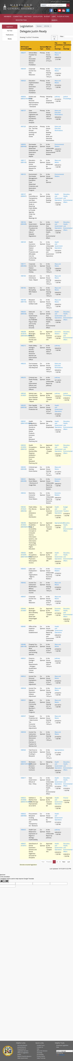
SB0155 (23, 302)
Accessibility (40, 1054)
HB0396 (23, 523)
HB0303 (23, 445)
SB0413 (23, 423)
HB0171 (23, 264)
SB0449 (23, 224)
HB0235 (23, 377)
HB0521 (23, 658)
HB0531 (23, 700)
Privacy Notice (41, 1056)
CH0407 (23, 610)
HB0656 (23, 97)
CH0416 (23, 846)
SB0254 (23, 511)
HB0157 (23, 194)
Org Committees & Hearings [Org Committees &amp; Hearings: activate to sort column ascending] (58, 46)
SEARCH (54, 20)
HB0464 (23, 608)
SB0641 (23, 802)
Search (44, 5)
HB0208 (23, 332)
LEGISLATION (38, 16)
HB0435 (23, 569)
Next (63, 862)
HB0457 (23, 597)
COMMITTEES (18, 16)
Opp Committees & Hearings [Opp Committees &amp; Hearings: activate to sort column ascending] (67, 46)
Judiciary (57, 97)
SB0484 (23, 816)
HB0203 (23, 312)
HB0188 (23, 300)
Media (10, 39)
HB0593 (23, 762)
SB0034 (23, 407)
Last (68, 862)
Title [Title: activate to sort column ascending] (30, 49)
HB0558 (23, 732)
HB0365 (23, 507)
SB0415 (23, 764)
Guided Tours (41, 1045)
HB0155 (23, 174)
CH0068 (23, 800)
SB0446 (23, 527)
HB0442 (23, 583)
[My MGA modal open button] (63, 10)
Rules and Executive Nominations (59, 112)
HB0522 (23, 676)
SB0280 (23, 481)
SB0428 (23, 469)
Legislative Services (55, 1)
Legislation (9, 27)
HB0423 (23, 81)
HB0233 (23, 363)
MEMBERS (7, 16)
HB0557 (23, 716)
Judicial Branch (21, 1047)
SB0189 (23, 646)
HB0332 (23, 493)
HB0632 (23, 814)
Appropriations (59, 523)
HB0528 (23, 688)
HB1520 (23, 126)
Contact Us (40, 1047)
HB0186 (23, 288)
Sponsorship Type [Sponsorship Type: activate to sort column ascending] (42, 48)
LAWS (54, 16)
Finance (65, 798)
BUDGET (47, 16)
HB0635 (23, 830)
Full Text (9, 31)
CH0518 (23, 334)
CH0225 (23, 509)
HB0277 (23, 53)
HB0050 (23, 144)
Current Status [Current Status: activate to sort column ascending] (48, 48)
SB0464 (23, 146)
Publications (9, 35)
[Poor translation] (6, 881)
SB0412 (23, 449)
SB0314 (23, 557)
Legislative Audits (65, 1)
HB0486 (23, 644)
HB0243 (23, 393)
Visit (38, 1049)
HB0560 (23, 750)
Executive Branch (22, 1045)
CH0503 (23, 525)
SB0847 (23, 196)
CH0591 (23, 395)
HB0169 (23, 242)
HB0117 (23, 160)
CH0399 (23, 555)
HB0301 (23, 421)
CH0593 (23, 447)
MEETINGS (28, 16)
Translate (60, 1055)
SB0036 (23, 314)
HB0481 (23, 626)
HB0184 (23, 276)
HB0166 (23, 222)
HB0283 (23, 405)
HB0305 (23, 467)
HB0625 (23, 798)
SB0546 (23, 336)
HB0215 (23, 346)
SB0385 (23, 266)
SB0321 (23, 99)
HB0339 (23, 69)
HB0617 (23, 778)
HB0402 (23, 553)
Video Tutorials (41, 1058)
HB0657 (23, 844)
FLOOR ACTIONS (63, 16)
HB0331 (23, 479)
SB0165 (23, 162)
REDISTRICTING (21, 20)
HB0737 (23, 110)
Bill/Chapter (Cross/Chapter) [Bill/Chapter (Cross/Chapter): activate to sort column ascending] (24, 48)
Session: (39, 26)
